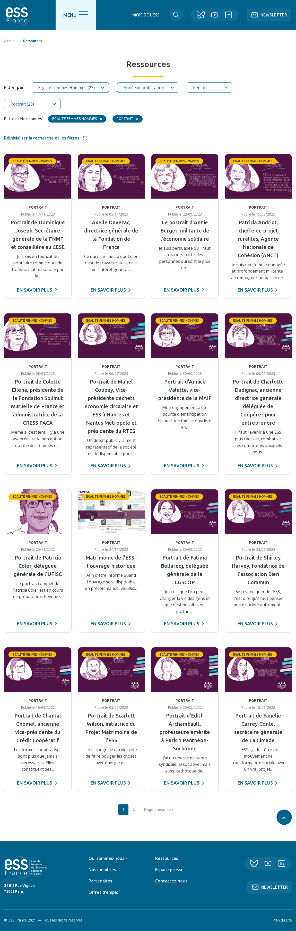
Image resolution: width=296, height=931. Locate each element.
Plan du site (282, 920)
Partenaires (100, 880)
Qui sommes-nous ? (108, 858)
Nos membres (102, 869)
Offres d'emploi (104, 892)
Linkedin (226, 15)
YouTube (212, 15)
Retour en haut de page (284, 817)
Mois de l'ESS (141, 15)
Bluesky (198, 15)
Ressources (166, 858)
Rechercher (171, 14)
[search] (77, 15)
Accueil (10, 41)
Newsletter (273, 15)
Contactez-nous (171, 880)
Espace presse (169, 869)
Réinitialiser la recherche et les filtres (41, 138)
